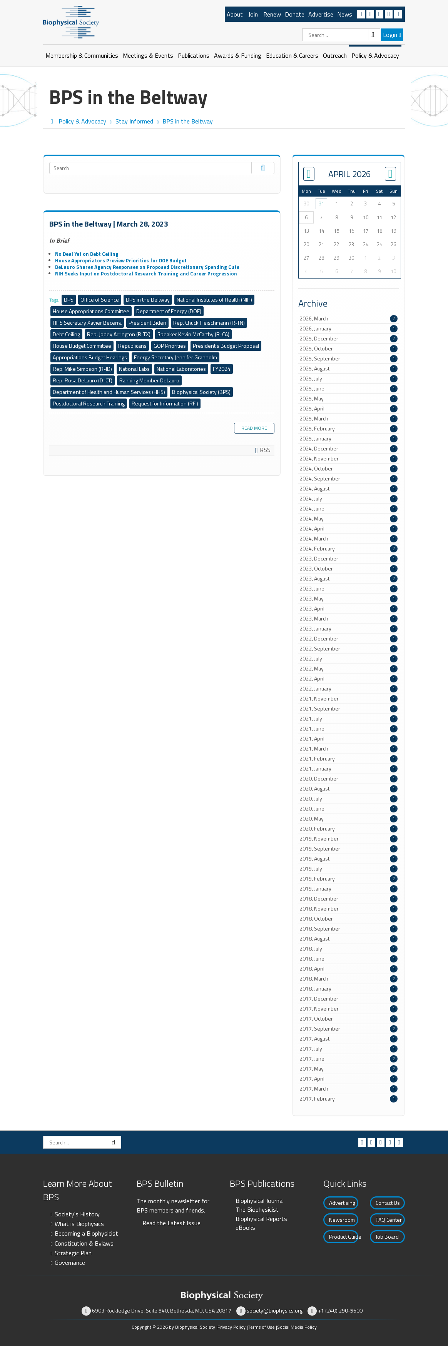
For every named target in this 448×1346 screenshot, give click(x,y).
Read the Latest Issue (171, 1223)
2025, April (348, 408)
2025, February (348, 428)
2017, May (348, 1068)
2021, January (348, 768)
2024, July (348, 498)
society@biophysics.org (275, 1310)
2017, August (348, 1038)
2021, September (348, 708)
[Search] (341, 34)
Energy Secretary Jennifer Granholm (175, 357)
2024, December (348, 448)
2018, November (348, 908)
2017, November (348, 1008)
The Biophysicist (257, 1209)
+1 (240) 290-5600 (340, 1310)
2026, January (348, 328)
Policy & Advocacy (375, 55)
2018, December (348, 898)
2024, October (348, 468)
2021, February (348, 758)
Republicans (132, 346)
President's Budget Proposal (226, 346)
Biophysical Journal (260, 1200)
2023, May (348, 598)
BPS (69, 299)
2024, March (348, 538)
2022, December (348, 638)
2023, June (348, 588)
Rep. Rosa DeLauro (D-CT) (82, 380)
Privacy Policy (231, 1327)
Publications (193, 55)
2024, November (348, 458)
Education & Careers (292, 55)
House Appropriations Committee (91, 311)
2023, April (348, 608)
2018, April (348, 968)
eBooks (245, 1227)
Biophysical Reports (261, 1218)
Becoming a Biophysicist (86, 1233)
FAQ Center (389, 1220)
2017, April (348, 1078)
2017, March (348, 1088)
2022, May (348, 668)
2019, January (348, 888)
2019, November (348, 838)
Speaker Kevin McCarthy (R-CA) (193, 334)
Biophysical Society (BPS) (201, 392)
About (235, 14)
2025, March (348, 418)
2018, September (348, 928)
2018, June (348, 958)
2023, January (348, 628)
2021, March (348, 748)
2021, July (348, 718)
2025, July (348, 378)
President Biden (147, 323)
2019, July (348, 868)
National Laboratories (181, 369)
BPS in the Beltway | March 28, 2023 (108, 224)
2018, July (348, 948)
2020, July (348, 798)
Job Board (387, 1237)
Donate (294, 14)
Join (253, 14)
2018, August (348, 938)
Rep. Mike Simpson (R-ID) (82, 369)
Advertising (342, 1203)
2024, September (348, 478)
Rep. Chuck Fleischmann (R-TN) (209, 323)
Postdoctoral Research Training (89, 403)
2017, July (348, 1048)
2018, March (348, 978)
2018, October (348, 918)
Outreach (335, 55)
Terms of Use (261, 1327)
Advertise (320, 14)
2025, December (348, 338)
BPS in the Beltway (148, 299)
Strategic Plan (73, 1253)
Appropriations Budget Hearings (90, 357)
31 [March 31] (321, 203)
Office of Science (99, 299)
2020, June (348, 808)
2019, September (348, 848)
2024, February (348, 548)
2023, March (348, 618)
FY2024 (222, 369)
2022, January (348, 688)
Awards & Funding (237, 55)
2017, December (348, 998)
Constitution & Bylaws (84, 1243)
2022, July (348, 658)
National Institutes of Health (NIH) (214, 299)
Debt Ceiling (66, 334)
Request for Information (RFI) (165, 403)
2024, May (348, 518)
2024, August (348, 488)
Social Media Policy (297, 1327)
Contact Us (388, 1203)
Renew (272, 14)
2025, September (348, 358)
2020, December (348, 778)
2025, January (348, 438)
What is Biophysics (79, 1223)
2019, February (348, 878)
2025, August (348, 368)
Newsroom (342, 1220)
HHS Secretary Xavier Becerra (87, 323)
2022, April (348, 678)
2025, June (348, 388)
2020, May (348, 818)
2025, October (348, 348)
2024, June (348, 508)
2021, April (348, 738)
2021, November (348, 698)
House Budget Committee (82, 346)
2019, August (348, 858)
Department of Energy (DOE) (168, 311)
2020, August (348, 788)
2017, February (348, 1098)
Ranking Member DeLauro (149, 380)
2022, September (348, 648)
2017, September (348, 1028)
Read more (254, 428)
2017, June (348, 1058)
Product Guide (343, 1237)
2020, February (348, 828)
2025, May (348, 398)
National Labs (134, 369)
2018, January (348, 988)
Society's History (77, 1214)
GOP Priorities (170, 346)
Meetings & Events (148, 55)
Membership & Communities (81, 55)
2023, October (348, 568)
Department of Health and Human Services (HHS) (109, 392)
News (344, 14)
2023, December (348, 558)
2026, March (348, 318)
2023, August (348, 578)
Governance (70, 1262)
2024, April (348, 528)
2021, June (348, 728)
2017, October (348, 1018)
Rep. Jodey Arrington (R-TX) (118, 334)
